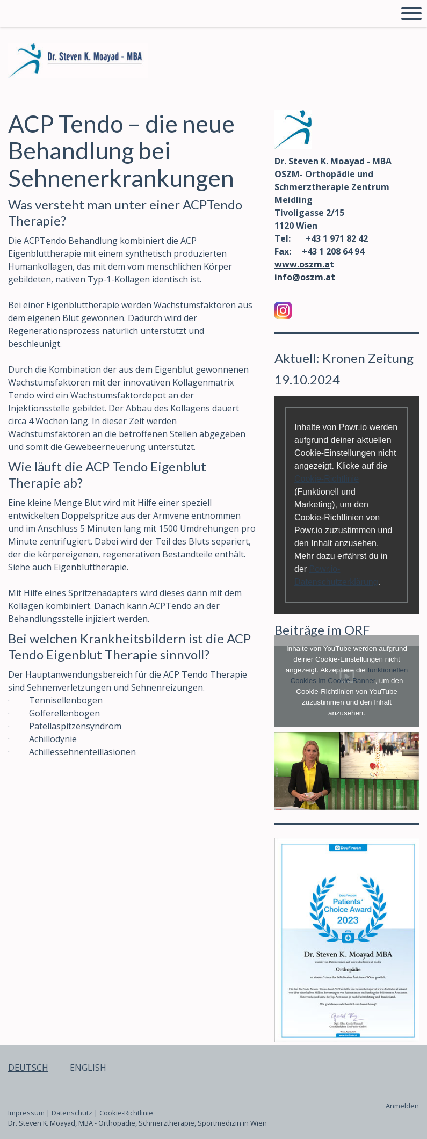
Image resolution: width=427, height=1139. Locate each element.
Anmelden (402, 1106)
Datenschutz (72, 1113)
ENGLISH (88, 1067)
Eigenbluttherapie (90, 567)
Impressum (26, 1113)
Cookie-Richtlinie (326, 478)
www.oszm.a (302, 264)
